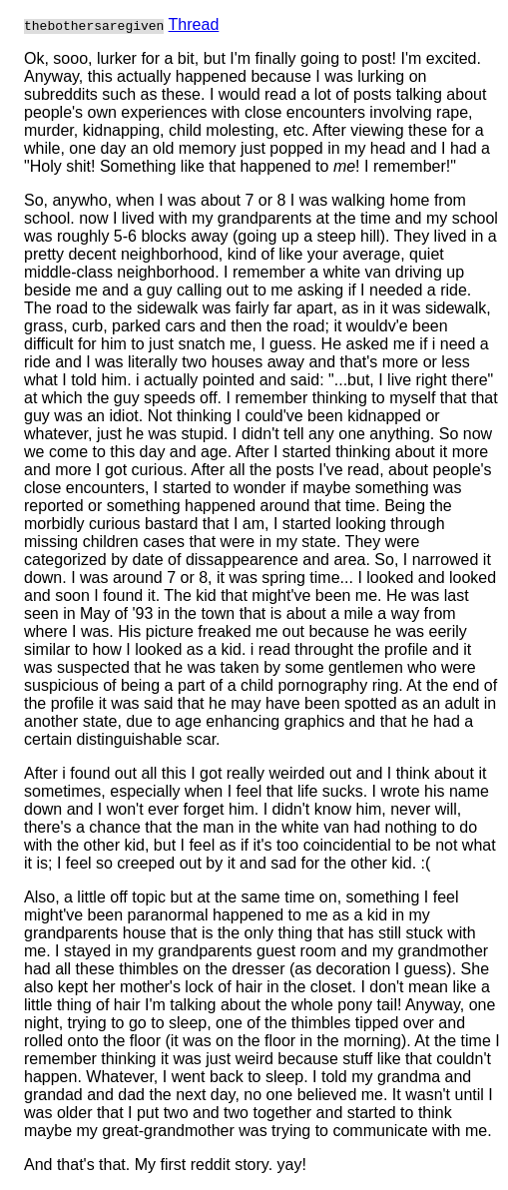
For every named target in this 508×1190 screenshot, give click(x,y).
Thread (194, 24)
